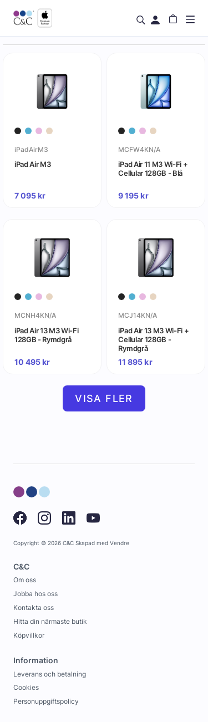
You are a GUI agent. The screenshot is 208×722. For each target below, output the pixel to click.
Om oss (24, 580)
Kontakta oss (33, 607)
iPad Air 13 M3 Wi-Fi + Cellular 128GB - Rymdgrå (153, 339)
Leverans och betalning (49, 674)
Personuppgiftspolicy (46, 701)
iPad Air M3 (32, 164)
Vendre (119, 543)
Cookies (26, 687)
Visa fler (104, 398)
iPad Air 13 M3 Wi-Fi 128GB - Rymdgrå (46, 335)
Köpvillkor (28, 635)
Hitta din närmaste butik (50, 621)
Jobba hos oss (35, 593)
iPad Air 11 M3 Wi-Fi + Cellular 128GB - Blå (152, 168)
